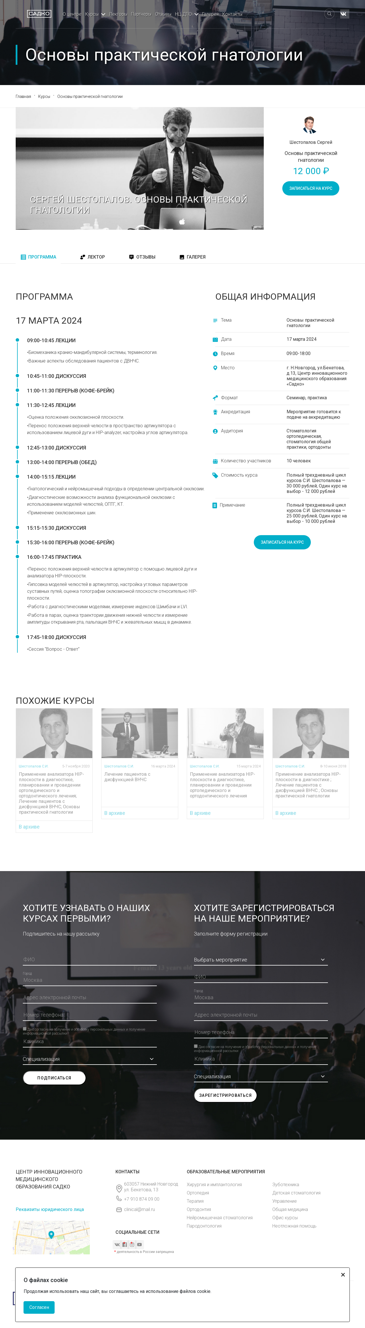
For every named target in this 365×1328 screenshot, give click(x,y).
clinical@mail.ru (139, 1209)
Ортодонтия (199, 1209)
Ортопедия (198, 1193)
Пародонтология (204, 1226)
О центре (72, 14)
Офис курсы (285, 1217)
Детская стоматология (296, 1193)
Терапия (195, 1201)
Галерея (210, 14)
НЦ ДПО (183, 14)
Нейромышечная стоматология (220, 1217)
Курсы (92, 14)
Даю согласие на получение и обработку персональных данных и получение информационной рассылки (84, 1029)
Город (27, 974)
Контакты (232, 14)
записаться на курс (310, 188)
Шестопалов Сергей (310, 142)
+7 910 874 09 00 (141, 1199)
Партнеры (141, 14)
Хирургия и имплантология (214, 1184)
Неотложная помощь (294, 1226)
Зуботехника (285, 1184)
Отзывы (163, 14)
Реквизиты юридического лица (50, 1209)
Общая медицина (290, 1209)
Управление (284, 1201)
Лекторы (118, 14)
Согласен (39, 1307)
